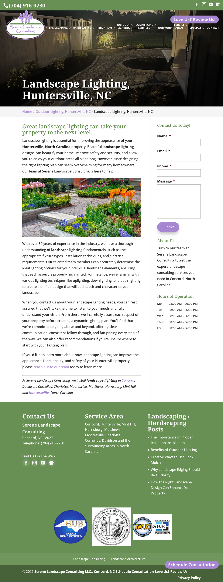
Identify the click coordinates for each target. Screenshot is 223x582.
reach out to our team (51, 367)
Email (163, 151)
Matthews (112, 429)
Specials (196, 28)
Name (164, 136)
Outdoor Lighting (123, 26)
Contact (213, 28)
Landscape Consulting (89, 559)
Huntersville (110, 424)
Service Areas (179, 26)
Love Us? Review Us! (172, 571)
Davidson (109, 440)
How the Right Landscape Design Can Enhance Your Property (171, 487)
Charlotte (112, 435)
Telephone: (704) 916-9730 (43, 443)
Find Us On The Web (38, 456)
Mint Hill (128, 424)
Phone (164, 166)
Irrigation (104, 28)
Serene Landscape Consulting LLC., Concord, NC (74, 571)
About (39, 28)
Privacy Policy (189, 577)
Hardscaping (82, 28)
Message (166, 181)
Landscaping (58, 28)
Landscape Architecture (128, 559)
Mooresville (94, 435)
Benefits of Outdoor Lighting (174, 449)
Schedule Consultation (135, 571)
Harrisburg (94, 429)
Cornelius (92, 440)
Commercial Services (144, 26)
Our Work (165, 28)
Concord (128, 380)
